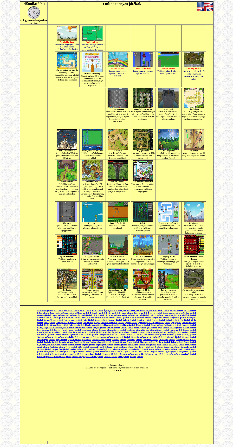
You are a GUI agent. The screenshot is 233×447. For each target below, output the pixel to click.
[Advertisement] (80, 108)
